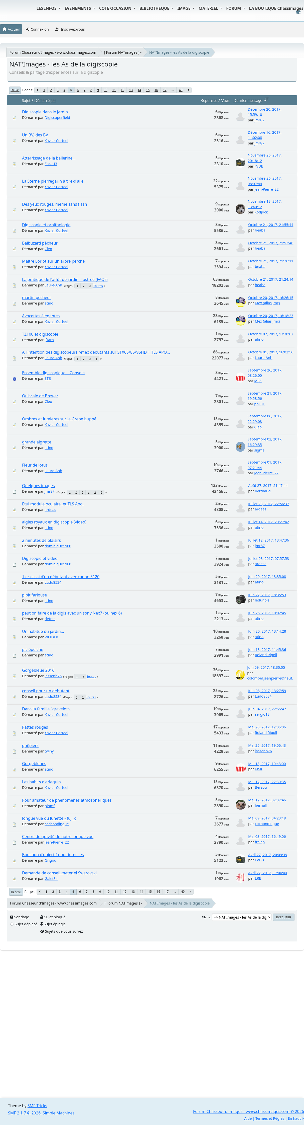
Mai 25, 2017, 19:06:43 (267, 745)
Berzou (261, 787)
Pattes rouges (35, 727)
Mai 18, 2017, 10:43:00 (267, 763)
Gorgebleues (34, 763)
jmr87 (259, 120)
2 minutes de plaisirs (41, 540)
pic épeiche (32, 649)
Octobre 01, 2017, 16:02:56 (270, 352)
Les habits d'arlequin (41, 782)
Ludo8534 (53, 582)
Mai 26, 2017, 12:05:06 (267, 727)
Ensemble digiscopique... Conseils (53, 373)
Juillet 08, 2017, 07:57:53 (268, 558)
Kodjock (261, 212)
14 (139, 90)
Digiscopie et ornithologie (46, 225)
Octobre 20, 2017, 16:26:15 (270, 297)
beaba (260, 230)
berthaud (263, 491)
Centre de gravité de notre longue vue (57, 836)
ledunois (262, 600)
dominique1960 (58, 546)
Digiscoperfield (57, 117)
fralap (260, 842)
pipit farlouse (34, 595)
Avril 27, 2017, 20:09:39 (267, 854)
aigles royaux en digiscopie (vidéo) (54, 522)
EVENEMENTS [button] (78, 8)
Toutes (98, 286)
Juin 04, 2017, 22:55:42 (267, 709)
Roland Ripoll (266, 654)
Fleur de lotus (35, 465)
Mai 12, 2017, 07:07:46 (267, 800)
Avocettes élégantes (41, 316)
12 (122, 90)
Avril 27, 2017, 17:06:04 (267, 872)
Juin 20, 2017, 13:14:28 (267, 631)
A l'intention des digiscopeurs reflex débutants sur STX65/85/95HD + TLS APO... (96, 352)
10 (105, 90)
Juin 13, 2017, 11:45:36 (267, 649)
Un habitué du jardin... (43, 631)
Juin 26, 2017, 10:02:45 (267, 613)
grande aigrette (36, 442)
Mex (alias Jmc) (267, 303)
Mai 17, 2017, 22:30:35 (267, 781)
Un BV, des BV (35, 135)
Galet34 (51, 878)
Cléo (48, 248)
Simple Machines (59, 1113)
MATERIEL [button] (209, 8)
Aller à (206, 917)
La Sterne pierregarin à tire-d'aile (53, 181)
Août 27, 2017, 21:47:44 (267, 485)
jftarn (49, 339)
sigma (259, 450)
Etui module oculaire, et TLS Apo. (53, 504)
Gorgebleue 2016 (38, 670)
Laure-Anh (53, 285)
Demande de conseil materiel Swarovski (59, 873)
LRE (258, 878)
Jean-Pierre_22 (266, 189)
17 (165, 90)
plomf (50, 805)
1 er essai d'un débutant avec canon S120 (60, 576)
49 (181, 90)
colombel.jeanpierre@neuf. (270, 678)
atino (49, 303)
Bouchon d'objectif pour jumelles (53, 854)
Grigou (50, 860)
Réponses (209, 100)
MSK (258, 381)
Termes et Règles (269, 1118)
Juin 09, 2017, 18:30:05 (266, 667)
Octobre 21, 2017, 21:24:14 (270, 279)
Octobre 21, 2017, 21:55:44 (270, 224)
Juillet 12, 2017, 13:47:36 (268, 540)
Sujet (26, 100)
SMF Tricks (37, 1105)
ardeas (50, 509)
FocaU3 (51, 163)
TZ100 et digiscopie (40, 334)
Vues (225, 100)
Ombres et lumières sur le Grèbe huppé (59, 419)
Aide (248, 1118)
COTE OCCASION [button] (115, 8)
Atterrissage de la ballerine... (49, 158)
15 (148, 90)
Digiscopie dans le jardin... (46, 112)
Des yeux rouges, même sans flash (54, 204)
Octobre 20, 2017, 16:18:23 (270, 315)
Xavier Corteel (56, 140)
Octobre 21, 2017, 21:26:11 (270, 261)
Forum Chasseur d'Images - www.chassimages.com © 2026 (248, 1111)
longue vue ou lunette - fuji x (49, 818)
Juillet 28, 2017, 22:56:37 (268, 503)
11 (114, 90)
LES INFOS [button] (47, 8)
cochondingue (57, 823)
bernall (261, 805)
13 (131, 90)
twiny (49, 751)
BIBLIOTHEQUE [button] (154, 8)
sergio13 (262, 714)
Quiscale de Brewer (40, 396)
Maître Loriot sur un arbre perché (53, 261)
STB (48, 378)
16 (156, 90)
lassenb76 (53, 675)
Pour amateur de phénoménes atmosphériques (66, 800)
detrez (50, 618)
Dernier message (251, 100)
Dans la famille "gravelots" (46, 709)
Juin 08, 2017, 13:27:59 (267, 690)
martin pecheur (36, 297)
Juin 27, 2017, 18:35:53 (267, 594)
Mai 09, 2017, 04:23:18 (267, 818)
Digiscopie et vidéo (40, 558)
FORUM (234, 8)
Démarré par (45, 100)
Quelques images (38, 485)
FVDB (258, 166)
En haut (16, 891)
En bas (15, 90)
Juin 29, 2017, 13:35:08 (267, 576)
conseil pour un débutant (45, 691)
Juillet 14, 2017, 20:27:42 (268, 521)
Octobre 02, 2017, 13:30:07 (270, 334)
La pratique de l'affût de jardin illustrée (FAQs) (65, 279)
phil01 (259, 404)
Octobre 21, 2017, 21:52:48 (270, 243)
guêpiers (30, 745)
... (173, 90)
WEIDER (51, 637)
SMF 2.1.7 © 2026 (24, 1113)
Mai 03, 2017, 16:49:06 (267, 836)
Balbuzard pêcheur (40, 243)
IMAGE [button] (184, 8)
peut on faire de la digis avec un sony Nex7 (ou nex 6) (72, 613)
